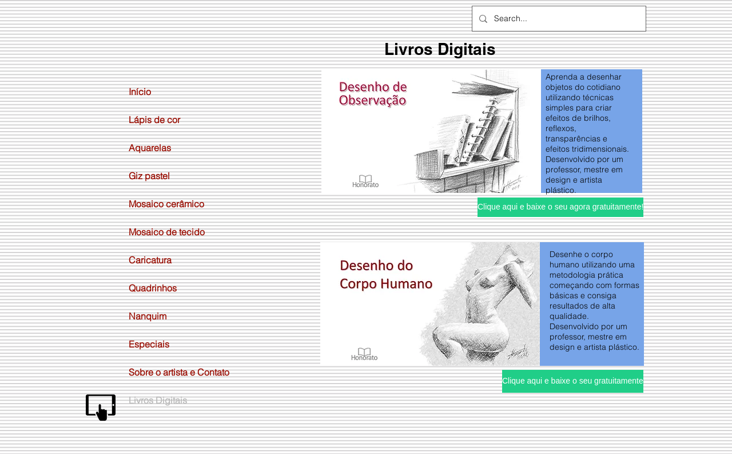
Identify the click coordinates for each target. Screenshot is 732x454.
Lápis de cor (154, 119)
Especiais (149, 344)
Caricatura (150, 260)
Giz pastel (149, 175)
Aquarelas (150, 147)
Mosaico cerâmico (166, 204)
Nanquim (147, 316)
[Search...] (558, 18)
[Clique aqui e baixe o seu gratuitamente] (572, 381)
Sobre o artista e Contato (179, 372)
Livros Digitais (158, 400)
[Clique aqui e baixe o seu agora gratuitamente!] (560, 207)
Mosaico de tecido (167, 232)
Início (140, 91)
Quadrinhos (153, 288)
